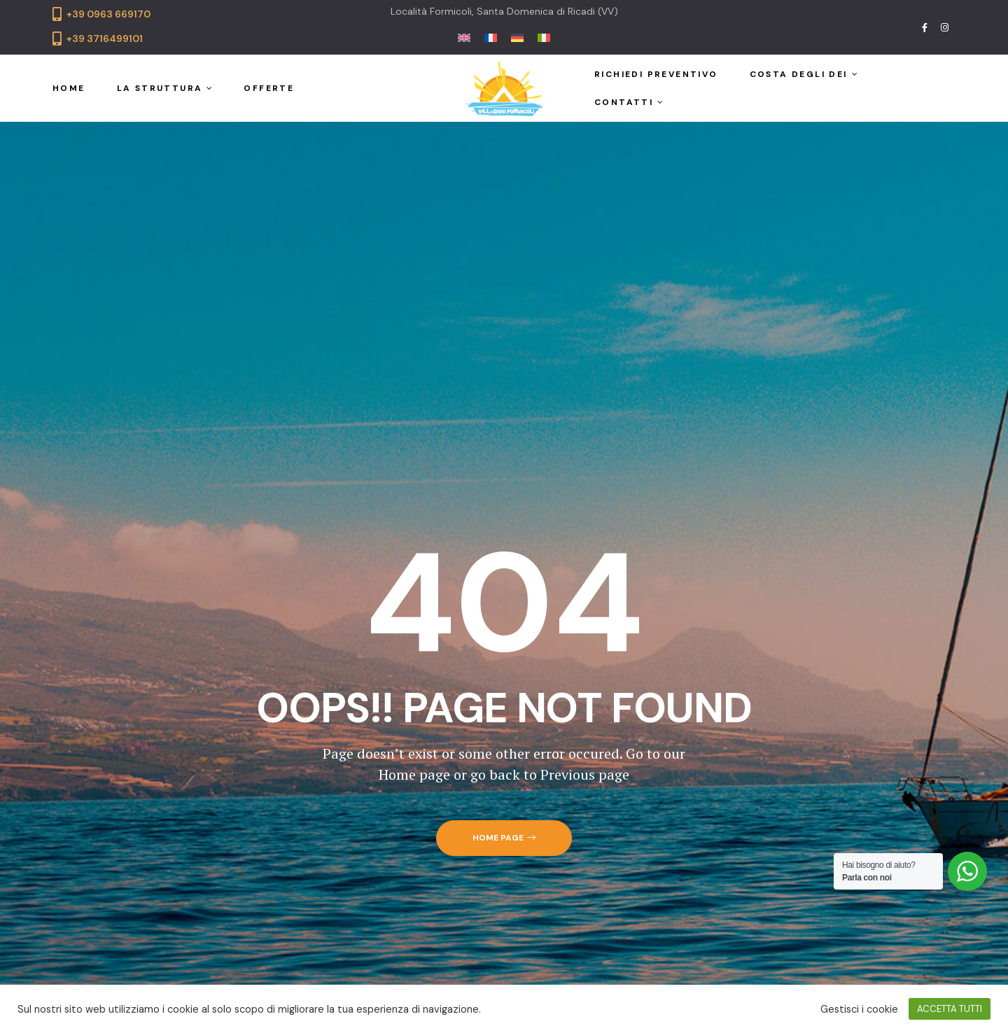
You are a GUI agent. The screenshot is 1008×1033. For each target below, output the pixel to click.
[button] (504, 838)
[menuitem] (464, 36)
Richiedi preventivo (656, 74)
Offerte (269, 88)
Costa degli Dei (804, 74)
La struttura (165, 88)
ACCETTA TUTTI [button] (949, 1009)
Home (68, 88)
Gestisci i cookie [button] (859, 1009)
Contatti (628, 102)
